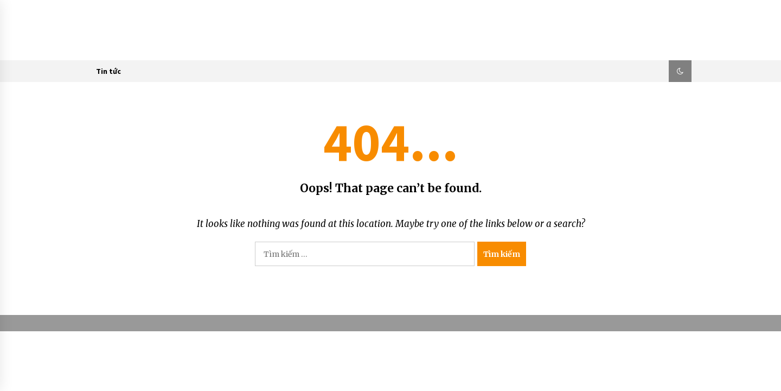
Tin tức (108, 71)
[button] (680, 71)
